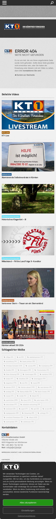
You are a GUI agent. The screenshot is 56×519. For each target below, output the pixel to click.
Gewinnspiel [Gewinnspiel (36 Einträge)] (30, 374)
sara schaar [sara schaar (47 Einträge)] (11, 404)
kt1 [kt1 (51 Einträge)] (24, 383)
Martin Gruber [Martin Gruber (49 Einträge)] (44, 391)
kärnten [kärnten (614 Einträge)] (10, 387)
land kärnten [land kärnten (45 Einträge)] (46, 387)
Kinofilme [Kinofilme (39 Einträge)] (23, 379)
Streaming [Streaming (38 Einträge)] (29, 413)
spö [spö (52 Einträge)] (36, 409)
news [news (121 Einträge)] (27, 400)
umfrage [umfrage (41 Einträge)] (44, 413)
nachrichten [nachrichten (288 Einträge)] (12, 400)
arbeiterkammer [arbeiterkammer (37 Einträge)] (36, 357)
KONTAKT (14, 452)
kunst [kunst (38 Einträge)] (36, 383)
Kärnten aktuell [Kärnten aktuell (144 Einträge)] (28, 387)
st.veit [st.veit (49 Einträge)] (48, 409)
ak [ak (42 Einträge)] (21, 357)
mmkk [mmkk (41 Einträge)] (22, 396)
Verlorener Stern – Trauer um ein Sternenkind (22, 303)
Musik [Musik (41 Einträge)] (35, 396)
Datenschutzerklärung (26, 516)
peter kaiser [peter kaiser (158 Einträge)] (42, 400)
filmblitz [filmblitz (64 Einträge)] (10, 370)
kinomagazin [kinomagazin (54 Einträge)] (39, 379)
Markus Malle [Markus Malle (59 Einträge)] (26, 391)
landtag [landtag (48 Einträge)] (10, 391)
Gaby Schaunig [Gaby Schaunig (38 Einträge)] (12, 374)
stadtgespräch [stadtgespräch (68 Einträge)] (12, 413)
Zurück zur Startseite (25, 75)
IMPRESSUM (6, 452)
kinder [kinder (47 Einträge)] (9, 379)
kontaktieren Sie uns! (32, 71)
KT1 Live (5, 135)
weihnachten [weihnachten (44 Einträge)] (12, 422)
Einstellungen (27, 510)
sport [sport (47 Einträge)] (24, 409)
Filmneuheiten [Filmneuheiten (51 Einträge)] (43, 370)
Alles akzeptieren (28, 502)
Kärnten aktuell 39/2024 (13, 345)
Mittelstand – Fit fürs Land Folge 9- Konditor (21, 261)
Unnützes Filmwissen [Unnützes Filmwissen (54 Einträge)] (14, 417)
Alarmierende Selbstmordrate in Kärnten (20, 177)
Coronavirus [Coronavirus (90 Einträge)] (47, 366)
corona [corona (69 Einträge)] (32, 366)
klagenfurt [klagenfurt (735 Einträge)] (11, 383)
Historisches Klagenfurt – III (14, 219)
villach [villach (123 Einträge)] (33, 417)
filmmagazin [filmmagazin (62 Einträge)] (25, 370)
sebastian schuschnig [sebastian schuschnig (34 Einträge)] (31, 404)
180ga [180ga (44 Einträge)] (9, 357)
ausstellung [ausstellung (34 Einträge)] (11, 361)
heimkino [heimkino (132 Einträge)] (47, 374)
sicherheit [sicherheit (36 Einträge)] (11, 409)
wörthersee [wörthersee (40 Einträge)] (28, 422)
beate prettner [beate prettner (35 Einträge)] (28, 361)
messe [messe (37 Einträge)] (10, 396)
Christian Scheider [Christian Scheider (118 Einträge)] (14, 366)
